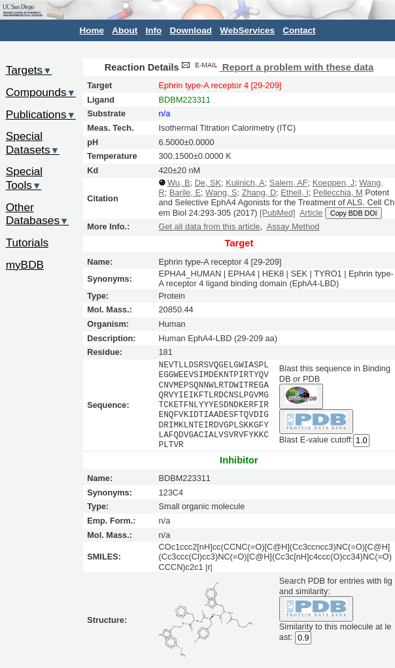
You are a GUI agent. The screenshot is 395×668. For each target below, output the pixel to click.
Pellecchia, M (338, 192)
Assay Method (293, 226)
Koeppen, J (334, 183)
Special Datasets (33, 142)
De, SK (208, 183)
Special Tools (24, 178)
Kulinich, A (245, 183)
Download (190, 30)
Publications (41, 114)
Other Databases (37, 214)
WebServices (247, 30)
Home (92, 30)
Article (311, 213)
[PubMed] (278, 213)
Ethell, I (295, 192)
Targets (29, 69)
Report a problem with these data (276, 67)
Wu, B (178, 183)
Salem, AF (288, 183)
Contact (299, 30)
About (124, 30)
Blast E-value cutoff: (316, 440)
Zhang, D (259, 192)
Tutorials (27, 242)
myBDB (25, 264)
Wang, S (221, 192)
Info (153, 30)
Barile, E (185, 192)
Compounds (41, 92)
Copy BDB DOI (353, 213)
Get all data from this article (209, 226)
